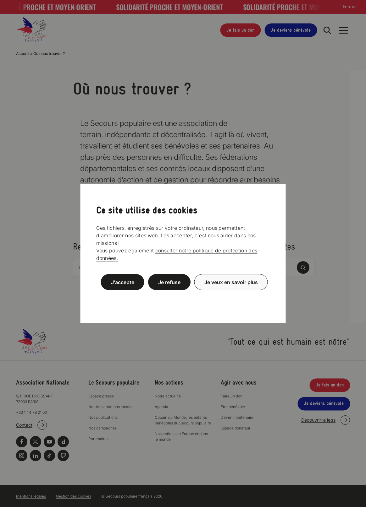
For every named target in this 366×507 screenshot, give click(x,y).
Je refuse (169, 282)
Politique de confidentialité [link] (183, 297)
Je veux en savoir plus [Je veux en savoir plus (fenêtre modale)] (231, 282)
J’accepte (122, 282)
